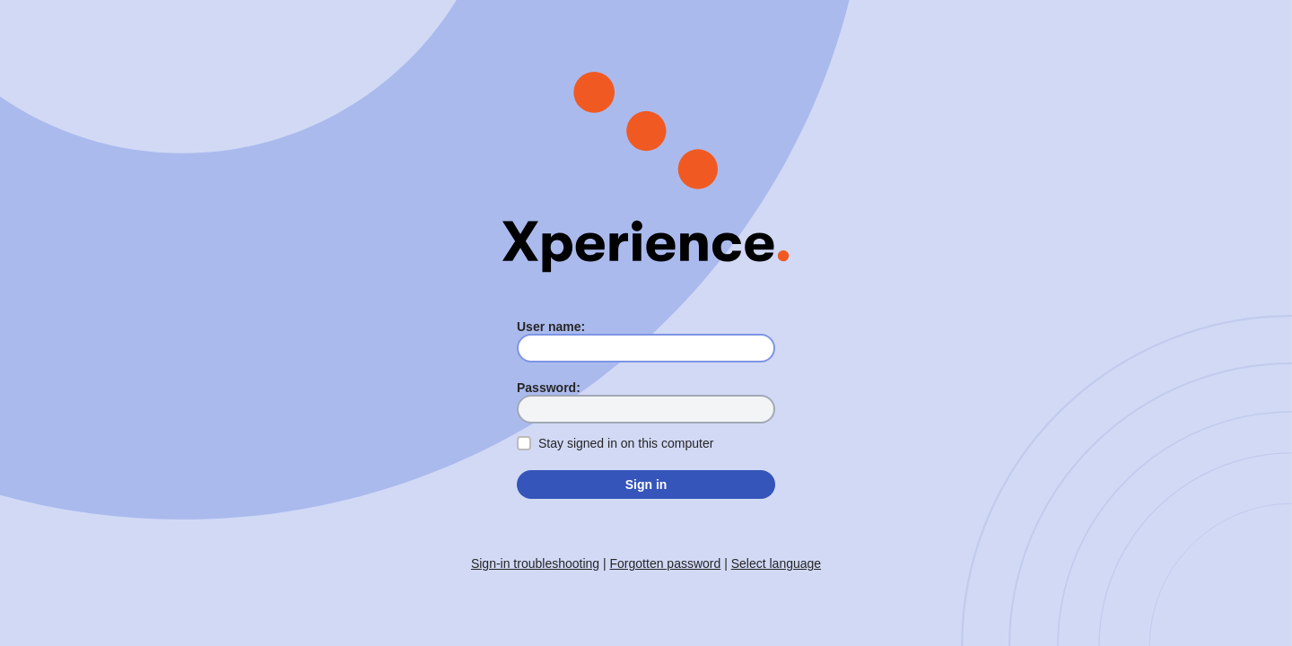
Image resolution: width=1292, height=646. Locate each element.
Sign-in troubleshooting (535, 563)
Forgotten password (665, 563)
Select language (776, 563)
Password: (549, 387)
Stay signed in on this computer (625, 443)
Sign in (646, 484)
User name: (551, 326)
